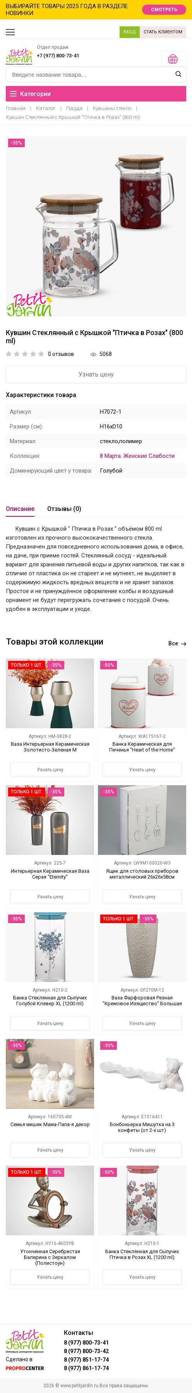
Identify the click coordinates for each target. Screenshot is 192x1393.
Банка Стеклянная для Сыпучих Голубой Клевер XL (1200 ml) (50, 1000)
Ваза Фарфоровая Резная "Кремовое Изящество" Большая (142, 1000)
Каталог (46, 108)
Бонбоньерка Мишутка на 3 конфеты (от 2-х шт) (142, 1127)
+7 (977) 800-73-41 (58, 55)
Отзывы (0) (64, 508)
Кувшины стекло (112, 108)
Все (177, 643)
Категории (30, 94)
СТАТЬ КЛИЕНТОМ (163, 31)
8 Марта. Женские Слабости (137, 455)
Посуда (74, 108)
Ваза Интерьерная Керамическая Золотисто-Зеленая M (50, 747)
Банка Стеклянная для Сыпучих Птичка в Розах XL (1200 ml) (142, 1254)
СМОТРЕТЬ (164, 9)
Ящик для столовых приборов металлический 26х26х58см (142, 874)
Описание (20, 508)
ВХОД (129, 31)
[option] (96, 226)
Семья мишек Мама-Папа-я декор (50, 1124)
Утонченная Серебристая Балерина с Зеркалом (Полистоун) (50, 1257)
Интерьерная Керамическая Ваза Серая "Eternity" (50, 874)
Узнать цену (96, 374)
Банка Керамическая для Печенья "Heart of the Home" (142, 747)
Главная (16, 108)
